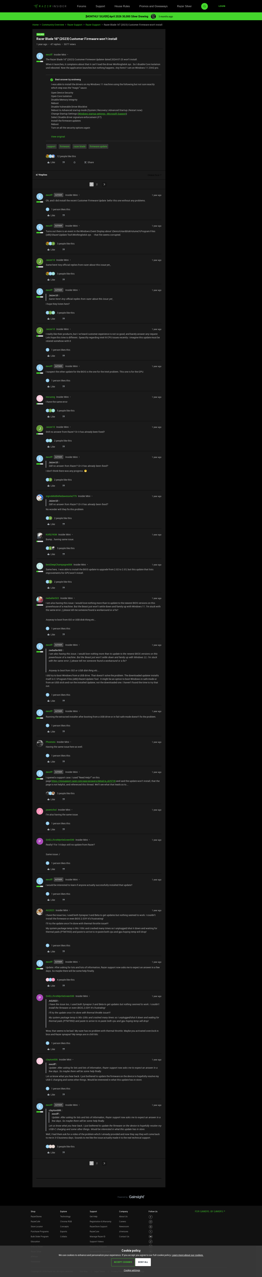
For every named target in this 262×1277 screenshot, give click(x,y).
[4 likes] (60, 979)
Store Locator (37, 1226)
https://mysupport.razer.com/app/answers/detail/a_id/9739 (83, 781)
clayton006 (52, 1059)
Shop (33, 1211)
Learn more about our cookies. (188, 1255)
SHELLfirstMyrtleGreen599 (60, 839)
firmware (64, 146)
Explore (63, 1211)
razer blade (79, 146)
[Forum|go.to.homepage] (50, 6)
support (51, 146)
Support (100, 6)
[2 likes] (59, 440)
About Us (123, 1216)
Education (35, 1241)
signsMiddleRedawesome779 (61, 496)
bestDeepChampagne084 (59, 564)
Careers (122, 1221)
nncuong (50, 396)
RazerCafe (35, 1221)
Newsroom (124, 1226)
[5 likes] (60, 410)
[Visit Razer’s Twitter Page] (151, 1232)
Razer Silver (184, 6)
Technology (65, 1216)
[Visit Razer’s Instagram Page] (151, 1222)
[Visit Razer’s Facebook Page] (151, 1217)
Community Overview (53, 24)
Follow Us (153, 1211)
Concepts (64, 1226)
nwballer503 (52, 598)
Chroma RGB (66, 1221)
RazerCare (94, 1231)
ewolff (49, 54)
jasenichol (51, 809)
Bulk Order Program (39, 1236)
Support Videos (97, 1241)
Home (35, 24)
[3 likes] (60, 243)
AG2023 (50, 910)
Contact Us (124, 1236)
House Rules (122, 6)
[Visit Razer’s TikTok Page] (151, 1241)
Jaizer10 (50, 260)
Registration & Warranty (100, 1221)
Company (123, 1211)
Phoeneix (50, 741)
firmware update (98, 146)
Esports (63, 1231)
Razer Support (74, 24)
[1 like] (58, 209)
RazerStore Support (98, 1226)
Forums (81, 6)
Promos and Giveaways (153, 6)
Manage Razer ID (97, 1236)
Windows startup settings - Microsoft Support (102, 113)
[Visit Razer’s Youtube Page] (151, 1237)
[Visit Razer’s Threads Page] (151, 1227)
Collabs (63, 1236)
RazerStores (36, 1216)
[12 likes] (61, 156)
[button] (222, 6)
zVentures (123, 1231)
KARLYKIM (51, 534)
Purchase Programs (40, 1231)
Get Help (93, 1216)
